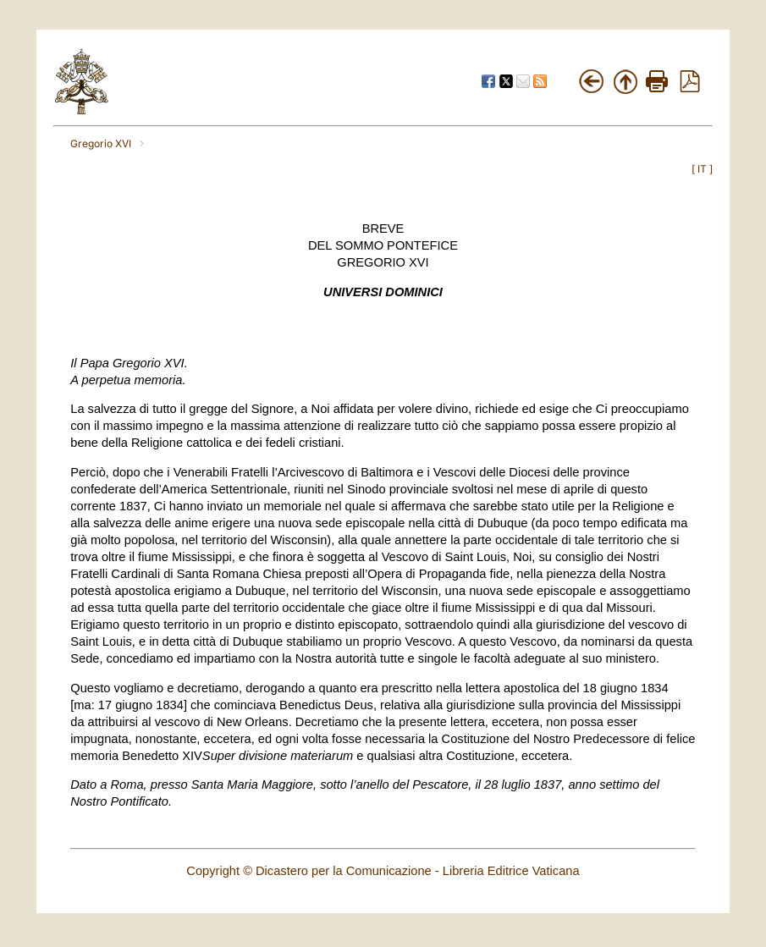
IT (702, 168)
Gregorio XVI (100, 143)
